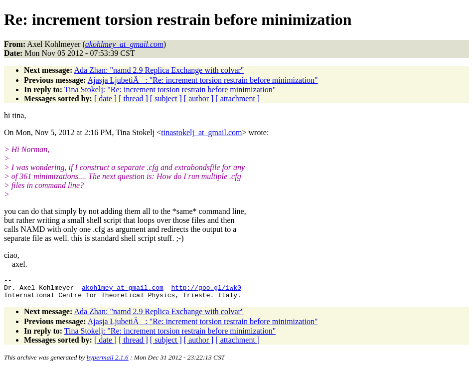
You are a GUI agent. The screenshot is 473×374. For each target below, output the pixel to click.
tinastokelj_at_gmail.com (201, 132)
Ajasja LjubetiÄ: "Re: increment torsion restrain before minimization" (203, 80)
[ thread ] (133, 98)
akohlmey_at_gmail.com (122, 290)
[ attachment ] (237, 98)
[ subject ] (166, 98)
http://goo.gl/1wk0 (206, 290)
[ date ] (105, 98)
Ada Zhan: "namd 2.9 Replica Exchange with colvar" (159, 70)
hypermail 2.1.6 (108, 362)
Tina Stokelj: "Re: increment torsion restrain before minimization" (170, 89)
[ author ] (199, 98)
